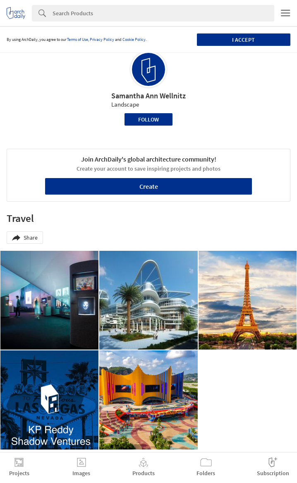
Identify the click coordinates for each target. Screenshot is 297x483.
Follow (148, 119)
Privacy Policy (102, 39)
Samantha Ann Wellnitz (148, 95)
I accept (243, 39)
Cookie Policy (134, 39)
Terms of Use (77, 39)
